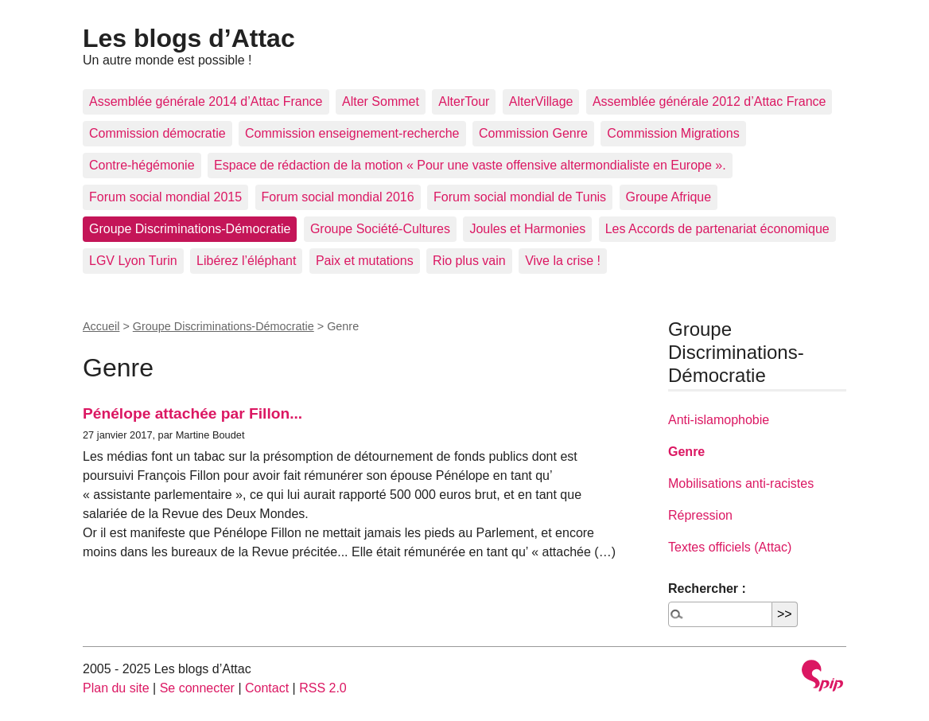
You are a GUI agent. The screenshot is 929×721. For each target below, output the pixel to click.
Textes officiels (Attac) (729, 547)
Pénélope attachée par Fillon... (192, 413)
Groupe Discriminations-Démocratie (189, 229)
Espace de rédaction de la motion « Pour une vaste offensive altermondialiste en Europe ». (470, 165)
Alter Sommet (380, 101)
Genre (686, 451)
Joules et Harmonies (527, 229)
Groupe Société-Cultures (380, 229)
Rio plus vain (469, 260)
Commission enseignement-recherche (352, 133)
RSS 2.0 (323, 688)
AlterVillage (541, 101)
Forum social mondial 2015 (165, 197)
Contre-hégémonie (142, 165)
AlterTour (463, 101)
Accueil (101, 326)
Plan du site (116, 688)
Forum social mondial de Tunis (519, 197)
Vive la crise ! (563, 260)
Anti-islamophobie (718, 420)
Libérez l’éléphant (246, 260)
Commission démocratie (157, 133)
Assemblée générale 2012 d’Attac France (709, 101)
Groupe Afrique (669, 197)
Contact (267, 688)
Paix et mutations (365, 260)
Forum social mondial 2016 (338, 197)
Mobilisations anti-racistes (741, 483)
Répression (700, 515)
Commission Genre (533, 133)
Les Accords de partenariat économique (717, 229)
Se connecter (197, 688)
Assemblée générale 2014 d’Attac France (206, 101)
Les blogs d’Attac (189, 38)
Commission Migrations (673, 133)
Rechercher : (707, 588)
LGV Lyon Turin (133, 260)
